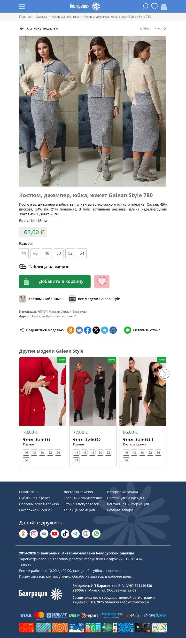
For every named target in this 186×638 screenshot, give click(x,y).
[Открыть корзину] (164, 6)
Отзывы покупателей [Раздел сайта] (81, 504)
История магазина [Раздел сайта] (122, 492)
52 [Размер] (70, 253)
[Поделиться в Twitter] (96, 330)
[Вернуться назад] (38, 28)
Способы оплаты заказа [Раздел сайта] (39, 504)
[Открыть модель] (42, 412)
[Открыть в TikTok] (65, 533)
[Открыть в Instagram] (34, 533)
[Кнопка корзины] (55, 281)
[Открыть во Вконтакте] (44, 533)
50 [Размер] (58, 253)
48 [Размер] (47, 253)
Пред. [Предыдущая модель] (145, 28)
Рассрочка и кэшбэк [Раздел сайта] (35, 510)
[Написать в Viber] (86, 533)
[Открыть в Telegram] (75, 533)
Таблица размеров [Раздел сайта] (79, 510)
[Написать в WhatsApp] (96, 533)
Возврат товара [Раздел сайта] (120, 510)
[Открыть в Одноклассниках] (23, 533)
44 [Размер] (24, 253)
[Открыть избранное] (154, 6)
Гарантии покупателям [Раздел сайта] (83, 498)
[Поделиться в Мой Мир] (113, 330)
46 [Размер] (35, 253)
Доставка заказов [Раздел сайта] (78, 492)
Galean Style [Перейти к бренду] (125, 195)
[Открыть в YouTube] (54, 533)
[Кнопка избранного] (101, 281)
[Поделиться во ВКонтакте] (79, 330)
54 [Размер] (82, 253)
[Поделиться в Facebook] (87, 330)
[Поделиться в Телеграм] (104, 330)
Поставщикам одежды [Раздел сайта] (125, 498)
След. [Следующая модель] (161, 28)
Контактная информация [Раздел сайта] (128, 504)
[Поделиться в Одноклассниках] (70, 330)
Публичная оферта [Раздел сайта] (35, 498)
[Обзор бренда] (94, 298)
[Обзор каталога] (40, 298)
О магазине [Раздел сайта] (29, 492)
